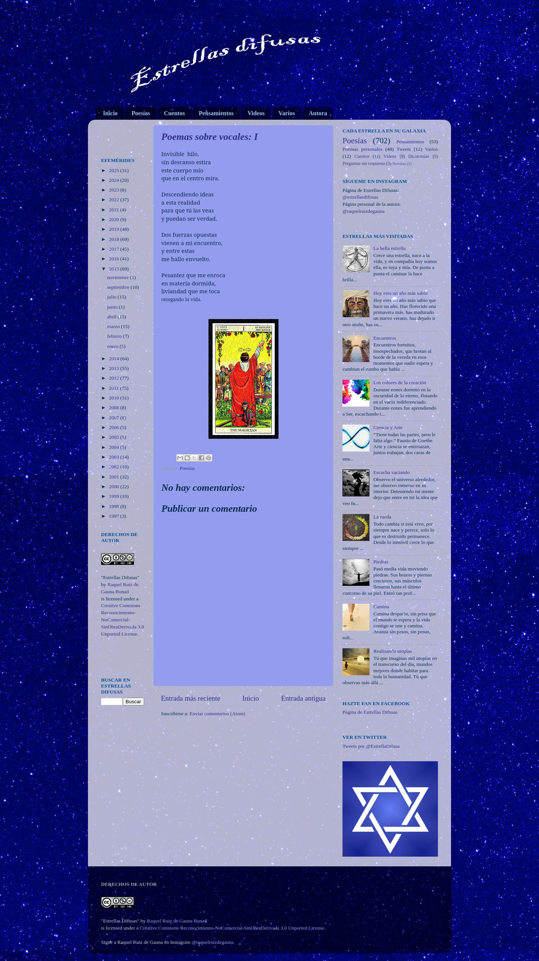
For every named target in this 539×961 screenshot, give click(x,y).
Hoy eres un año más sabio (400, 293)
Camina (381, 606)
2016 (114, 258)
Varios (286, 113)
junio (113, 307)
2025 (114, 170)
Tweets (404, 149)
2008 (114, 407)
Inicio (110, 113)
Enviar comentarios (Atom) (217, 713)
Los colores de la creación (399, 382)
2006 (114, 427)
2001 (114, 477)
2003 (114, 457)
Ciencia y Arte (387, 427)
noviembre (118, 277)
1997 (114, 516)
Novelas (399, 163)
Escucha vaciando (391, 472)
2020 (114, 219)
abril (112, 316)
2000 (114, 486)
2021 (114, 209)
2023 (114, 190)
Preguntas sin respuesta (363, 163)
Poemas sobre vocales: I (209, 136)
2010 (114, 398)
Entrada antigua (303, 698)
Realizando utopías (392, 651)
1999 (114, 496)
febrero (115, 336)
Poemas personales (362, 149)
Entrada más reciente (190, 698)
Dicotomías (418, 156)
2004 (114, 447)
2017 (114, 249)
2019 (114, 229)
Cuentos (174, 113)
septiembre (119, 287)
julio (112, 297)
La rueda (382, 517)
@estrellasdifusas (360, 197)
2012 (114, 378)
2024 (114, 180)
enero (113, 346)
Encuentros (384, 338)
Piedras (380, 561)
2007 (114, 417)
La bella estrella (389, 248)
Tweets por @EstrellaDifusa (370, 746)
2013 (114, 368)
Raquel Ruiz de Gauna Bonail (177, 921)
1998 (114, 506)
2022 (114, 199)
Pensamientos (216, 113)
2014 (114, 358)
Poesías (140, 113)
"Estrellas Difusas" (120, 577)
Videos (256, 113)
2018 (114, 239)
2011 (114, 388)
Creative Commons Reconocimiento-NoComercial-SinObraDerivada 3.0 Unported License (122, 620)
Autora (318, 113)
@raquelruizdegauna (363, 211)
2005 (114, 437)
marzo (114, 326)
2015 (114, 269)
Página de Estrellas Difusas (370, 712)
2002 (114, 466)
